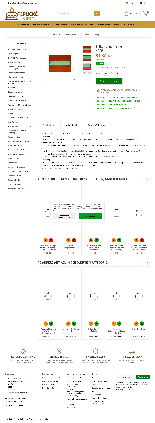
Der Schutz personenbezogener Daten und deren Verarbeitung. (75, 393)
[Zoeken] (74, 13)
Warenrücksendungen (101, 381)
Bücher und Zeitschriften (19, 171)
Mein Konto (72, 408)
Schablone (12, 163)
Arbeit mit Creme (15, 146)
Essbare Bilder (14, 180)
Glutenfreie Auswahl (17, 77)
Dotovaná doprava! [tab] (97, 125)
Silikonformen (14, 126)
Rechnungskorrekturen (101, 388)
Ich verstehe (90, 216)
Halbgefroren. (14, 158)
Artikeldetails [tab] (71, 125)
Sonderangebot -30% (17, 49)
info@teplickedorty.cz (17, 398)
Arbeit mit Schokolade (17, 150)
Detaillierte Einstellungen (64, 216)
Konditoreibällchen (16, 109)
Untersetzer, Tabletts (17, 101)
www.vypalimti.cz (15, 405)
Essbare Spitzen (15, 92)
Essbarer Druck (14, 176)
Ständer (11, 113)
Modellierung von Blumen (19, 141)
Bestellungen (97, 385)
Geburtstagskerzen (16, 96)
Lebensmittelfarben (16, 73)
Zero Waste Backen (16, 189)
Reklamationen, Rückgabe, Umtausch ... (102, 402)
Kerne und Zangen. (16, 137)
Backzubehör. (19, 43)
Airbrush (11, 88)
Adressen (96, 391)
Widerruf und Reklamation (72, 385)
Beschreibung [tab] (49, 125)
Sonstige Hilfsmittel (16, 167)
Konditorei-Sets (15, 62)
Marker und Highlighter (18, 118)
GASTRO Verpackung (17, 58)
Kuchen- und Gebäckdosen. (20, 105)
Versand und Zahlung (76, 378)
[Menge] (112, 73)
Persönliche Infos (99, 378)
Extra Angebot (14, 54)
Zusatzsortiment (15, 184)
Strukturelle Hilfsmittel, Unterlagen (18, 132)
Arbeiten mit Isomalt (17, 154)
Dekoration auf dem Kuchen (16, 82)
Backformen (13, 122)
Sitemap (70, 404)
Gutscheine (96, 395)
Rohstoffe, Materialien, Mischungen (18, 68)
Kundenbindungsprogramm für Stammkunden (78, 400)
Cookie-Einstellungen (100, 398)
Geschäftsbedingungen (77, 381)
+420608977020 (15, 402)
